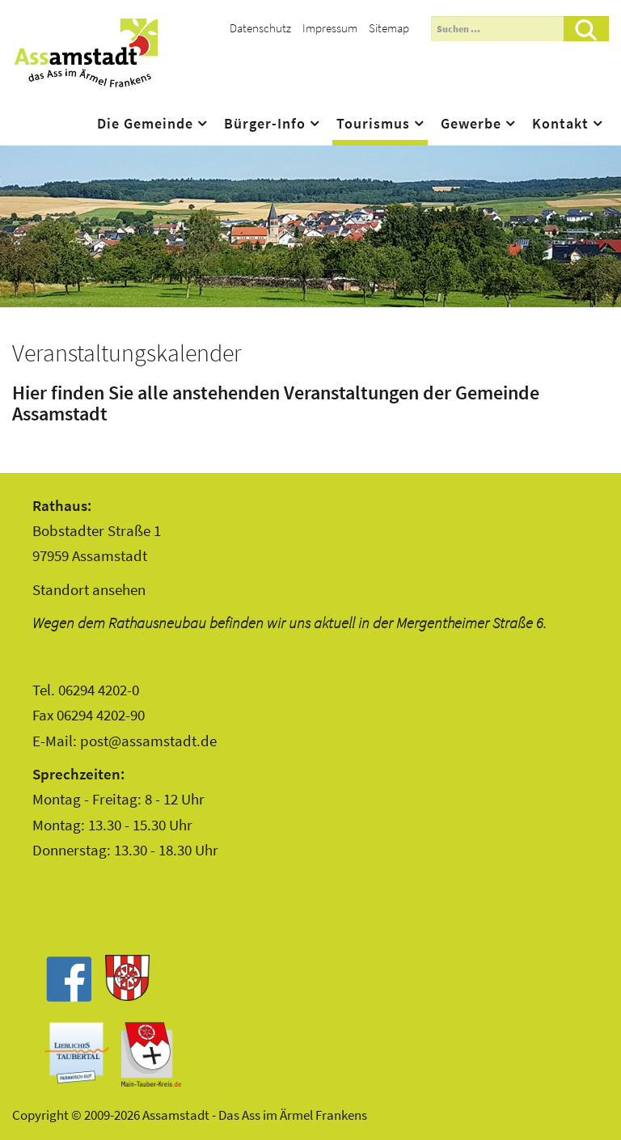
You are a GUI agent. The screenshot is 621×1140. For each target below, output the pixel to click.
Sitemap (389, 28)
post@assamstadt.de (148, 740)
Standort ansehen (89, 589)
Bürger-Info (265, 124)
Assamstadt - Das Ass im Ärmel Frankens (85, 52)
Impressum (329, 28)
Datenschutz (260, 28)
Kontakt (560, 124)
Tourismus (373, 124)
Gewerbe (471, 124)
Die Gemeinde (145, 124)
